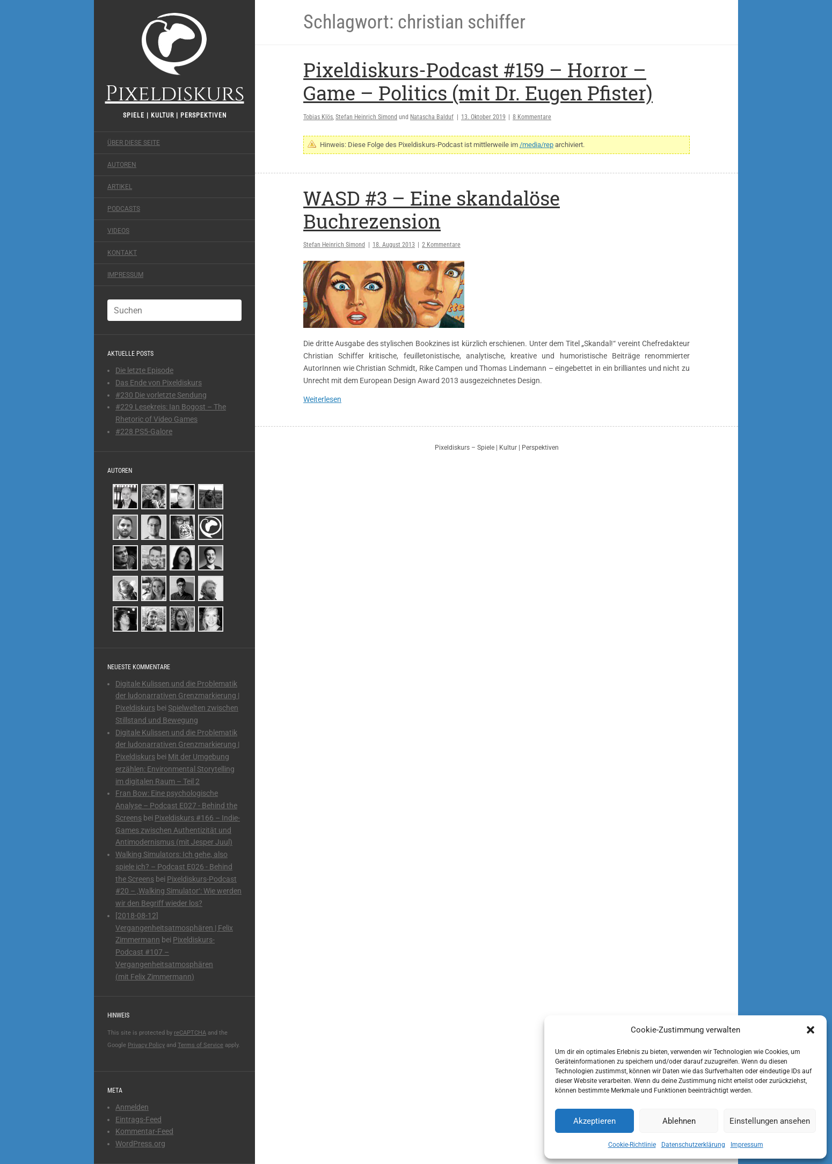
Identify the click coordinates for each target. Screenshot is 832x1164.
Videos (118, 231)
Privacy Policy (146, 1045)
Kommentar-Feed (144, 1131)
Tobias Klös (318, 117)
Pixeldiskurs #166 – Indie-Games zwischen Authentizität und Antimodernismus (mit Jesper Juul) (177, 830)
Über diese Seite (133, 143)
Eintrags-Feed (138, 1119)
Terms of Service (200, 1045)
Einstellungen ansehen (769, 1121)
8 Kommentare (532, 117)
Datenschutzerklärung (693, 1144)
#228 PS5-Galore (143, 431)
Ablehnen (679, 1121)
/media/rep (536, 145)
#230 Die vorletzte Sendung (161, 395)
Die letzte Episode (144, 370)
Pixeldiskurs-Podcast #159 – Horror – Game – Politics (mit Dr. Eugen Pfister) (478, 81)
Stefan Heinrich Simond (366, 117)
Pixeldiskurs (174, 58)
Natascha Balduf (432, 117)
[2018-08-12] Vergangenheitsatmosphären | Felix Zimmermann (174, 928)
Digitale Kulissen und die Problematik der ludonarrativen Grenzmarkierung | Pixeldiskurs (177, 696)
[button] (810, 1029)
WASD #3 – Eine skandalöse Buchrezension (431, 209)
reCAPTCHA (190, 1032)
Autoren (121, 165)
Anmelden (132, 1107)
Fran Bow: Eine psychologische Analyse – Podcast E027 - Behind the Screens (176, 805)
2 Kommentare (441, 244)
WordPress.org (140, 1143)
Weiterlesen (322, 399)
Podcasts (123, 209)
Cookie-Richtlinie (632, 1144)
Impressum (747, 1144)
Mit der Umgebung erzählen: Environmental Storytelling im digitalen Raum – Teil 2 (175, 769)
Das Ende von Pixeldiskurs (158, 382)
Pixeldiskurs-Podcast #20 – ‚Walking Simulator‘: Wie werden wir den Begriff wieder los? (178, 891)
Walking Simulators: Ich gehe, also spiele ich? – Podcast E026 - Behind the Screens (173, 866)
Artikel (119, 187)
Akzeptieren (594, 1121)
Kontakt (122, 253)
